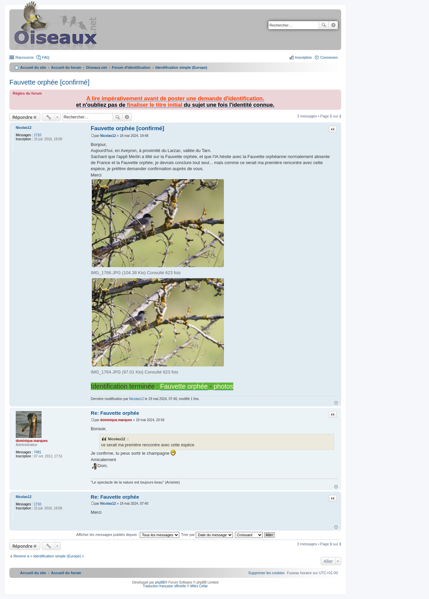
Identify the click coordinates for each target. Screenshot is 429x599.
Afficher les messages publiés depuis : (127, 535)
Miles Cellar (199, 586)
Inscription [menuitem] (303, 57)
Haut (336, 403)
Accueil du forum (66, 67)
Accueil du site (33, 67)
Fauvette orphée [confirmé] (49, 82)
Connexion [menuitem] (329, 57)
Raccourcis (24, 57)
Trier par (207, 535)
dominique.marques (32, 441)
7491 (37, 452)
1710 (37, 135)
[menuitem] (266, 573)
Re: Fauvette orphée (115, 413)
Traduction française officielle (164, 586)
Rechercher (324, 25)
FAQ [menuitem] (45, 57)
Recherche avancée (333, 25)
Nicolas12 (24, 128)
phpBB (160, 582)
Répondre (22, 117)
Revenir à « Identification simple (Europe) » (48, 556)
